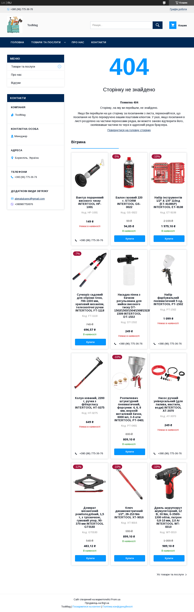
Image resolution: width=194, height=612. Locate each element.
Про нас (78, 42)
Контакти (98, 42)
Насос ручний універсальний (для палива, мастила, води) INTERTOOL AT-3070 (168, 404)
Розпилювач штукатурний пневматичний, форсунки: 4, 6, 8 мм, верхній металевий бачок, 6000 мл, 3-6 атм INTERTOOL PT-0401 (129, 409)
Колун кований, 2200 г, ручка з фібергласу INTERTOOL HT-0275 (89, 402)
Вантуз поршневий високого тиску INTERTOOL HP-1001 (90, 202)
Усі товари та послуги (170, 574)
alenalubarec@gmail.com (30, 198)
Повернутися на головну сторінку (129, 130)
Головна (17, 42)
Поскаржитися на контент (86, 606)
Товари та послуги (46, 42)
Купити (130, 238)
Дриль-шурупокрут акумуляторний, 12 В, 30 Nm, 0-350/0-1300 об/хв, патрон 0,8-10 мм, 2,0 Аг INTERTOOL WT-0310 (168, 517)
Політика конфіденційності (118, 606)
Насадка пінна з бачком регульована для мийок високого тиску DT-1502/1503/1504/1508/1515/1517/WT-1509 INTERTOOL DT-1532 (129, 305)
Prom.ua (115, 599)
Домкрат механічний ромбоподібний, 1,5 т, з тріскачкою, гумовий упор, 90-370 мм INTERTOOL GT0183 (89, 517)
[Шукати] (158, 25)
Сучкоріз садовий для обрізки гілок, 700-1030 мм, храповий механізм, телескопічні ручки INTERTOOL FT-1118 (89, 302)
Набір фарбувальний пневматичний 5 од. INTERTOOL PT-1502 (168, 299)
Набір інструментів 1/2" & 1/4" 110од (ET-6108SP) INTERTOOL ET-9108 (168, 202)
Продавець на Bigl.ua (97, 603)
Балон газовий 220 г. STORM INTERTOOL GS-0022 (129, 202)
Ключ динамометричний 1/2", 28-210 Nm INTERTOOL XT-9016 (129, 512)
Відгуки (16, 82)
